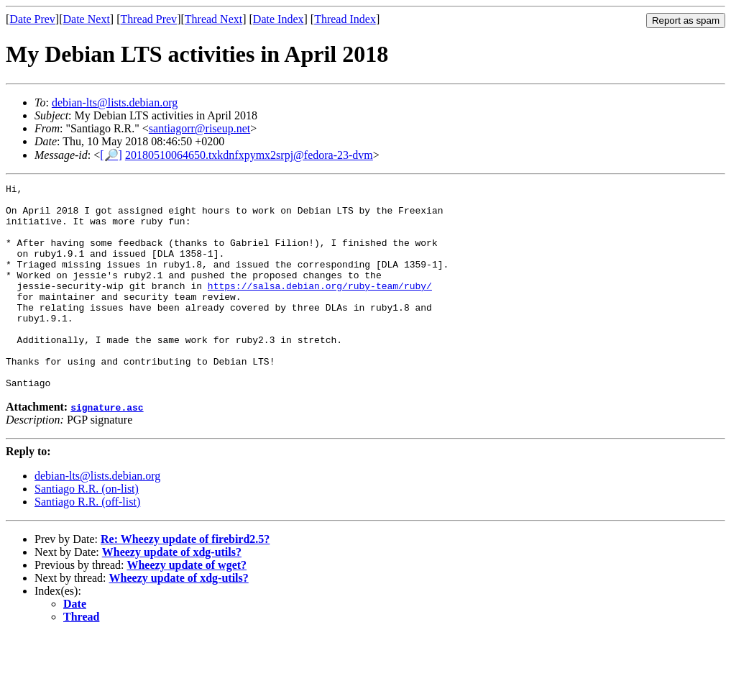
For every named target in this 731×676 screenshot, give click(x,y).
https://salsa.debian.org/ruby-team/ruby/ (320, 307)
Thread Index (345, 19)
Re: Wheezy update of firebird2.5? (185, 580)
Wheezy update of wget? (187, 606)
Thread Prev (148, 19)
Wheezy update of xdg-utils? (172, 593)
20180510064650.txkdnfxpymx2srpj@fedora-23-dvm (249, 155)
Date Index (278, 19)
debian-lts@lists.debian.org (115, 102)
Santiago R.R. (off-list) (87, 542)
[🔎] (111, 155)
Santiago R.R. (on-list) (87, 530)
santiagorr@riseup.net (199, 128)
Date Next (86, 19)
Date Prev (32, 19)
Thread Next (213, 19)
